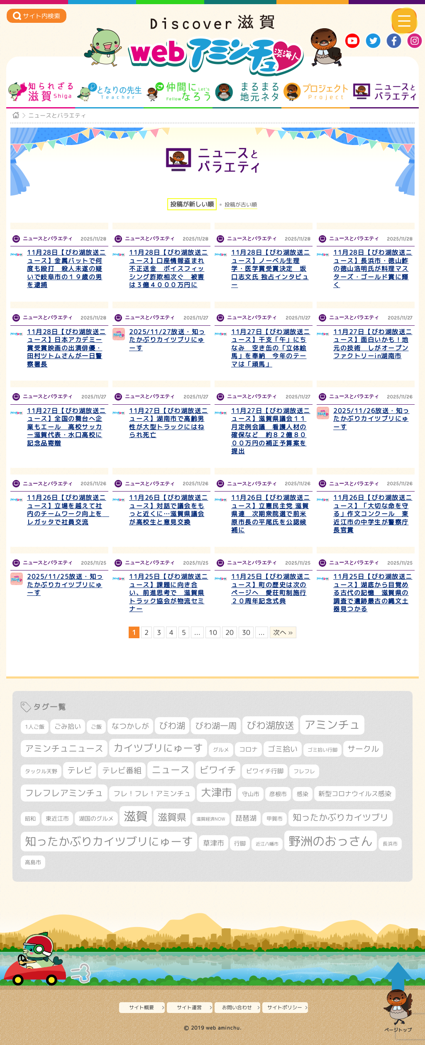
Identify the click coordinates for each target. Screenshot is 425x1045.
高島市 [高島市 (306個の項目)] (33, 862)
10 (213, 632)
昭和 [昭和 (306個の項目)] (30, 818)
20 (229, 632)
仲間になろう (178, 91)
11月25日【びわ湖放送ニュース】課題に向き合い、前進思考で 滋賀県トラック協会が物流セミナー (168, 592)
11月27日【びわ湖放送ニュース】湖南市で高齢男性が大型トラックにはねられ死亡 (168, 423)
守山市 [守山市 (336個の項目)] (250, 794)
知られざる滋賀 (40, 91)
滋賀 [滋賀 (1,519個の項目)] (136, 816)
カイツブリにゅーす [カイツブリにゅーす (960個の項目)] (158, 748)
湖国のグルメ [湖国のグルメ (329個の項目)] (96, 818)
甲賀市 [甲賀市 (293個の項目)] (274, 818)
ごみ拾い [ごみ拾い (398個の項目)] (67, 726)
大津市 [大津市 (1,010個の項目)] (216, 792)
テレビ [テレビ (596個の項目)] (79, 770)
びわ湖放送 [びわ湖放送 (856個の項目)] (270, 725)
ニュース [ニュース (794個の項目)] (170, 769)
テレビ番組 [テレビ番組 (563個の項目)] (122, 770)
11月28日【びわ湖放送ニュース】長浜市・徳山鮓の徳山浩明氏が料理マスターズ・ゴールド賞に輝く (373, 268)
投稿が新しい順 (192, 204)
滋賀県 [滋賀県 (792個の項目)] (172, 817)
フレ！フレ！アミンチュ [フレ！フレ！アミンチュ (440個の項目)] (152, 793)
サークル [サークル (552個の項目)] (363, 748)
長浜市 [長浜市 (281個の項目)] (390, 843)
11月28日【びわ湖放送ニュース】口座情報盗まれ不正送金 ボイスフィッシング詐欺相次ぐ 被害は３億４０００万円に (168, 268)
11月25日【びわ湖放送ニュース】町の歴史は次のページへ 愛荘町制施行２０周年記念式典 (270, 588)
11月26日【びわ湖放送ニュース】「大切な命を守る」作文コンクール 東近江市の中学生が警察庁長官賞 (373, 513)
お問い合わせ (237, 1007)
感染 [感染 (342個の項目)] (302, 794)
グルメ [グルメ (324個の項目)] (221, 749)
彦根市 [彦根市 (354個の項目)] (278, 794)
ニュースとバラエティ (384, 91)
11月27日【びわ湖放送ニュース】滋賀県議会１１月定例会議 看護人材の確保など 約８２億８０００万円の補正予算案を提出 (270, 431)
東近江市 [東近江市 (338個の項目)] (57, 818)
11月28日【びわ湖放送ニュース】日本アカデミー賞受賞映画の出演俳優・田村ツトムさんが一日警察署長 (66, 348)
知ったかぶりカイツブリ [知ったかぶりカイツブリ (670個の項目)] (340, 817)
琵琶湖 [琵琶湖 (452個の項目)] (245, 818)
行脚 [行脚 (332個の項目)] (240, 843)
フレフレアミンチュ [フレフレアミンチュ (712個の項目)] (64, 793)
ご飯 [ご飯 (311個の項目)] (96, 726)
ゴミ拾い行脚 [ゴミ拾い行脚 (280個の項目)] (322, 749)
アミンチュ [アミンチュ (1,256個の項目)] (332, 725)
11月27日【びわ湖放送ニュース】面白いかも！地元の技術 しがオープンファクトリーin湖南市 (373, 344)
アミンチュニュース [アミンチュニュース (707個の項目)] (64, 748)
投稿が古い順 (241, 204)
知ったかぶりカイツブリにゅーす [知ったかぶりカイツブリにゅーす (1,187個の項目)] (109, 841)
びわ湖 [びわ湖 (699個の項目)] (172, 725)
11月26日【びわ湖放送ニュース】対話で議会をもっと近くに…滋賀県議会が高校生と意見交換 (168, 509)
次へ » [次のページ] (283, 632)
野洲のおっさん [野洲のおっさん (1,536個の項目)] (330, 840)
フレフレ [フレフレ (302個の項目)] (304, 771)
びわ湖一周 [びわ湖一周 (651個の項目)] (216, 726)
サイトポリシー (284, 1007)
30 (246, 632)
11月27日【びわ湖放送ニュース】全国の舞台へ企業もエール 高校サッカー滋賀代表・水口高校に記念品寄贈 (66, 427)
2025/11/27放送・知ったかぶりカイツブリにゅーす (167, 339)
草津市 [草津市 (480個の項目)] (213, 843)
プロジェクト (315, 91)
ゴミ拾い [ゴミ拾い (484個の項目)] (283, 749)
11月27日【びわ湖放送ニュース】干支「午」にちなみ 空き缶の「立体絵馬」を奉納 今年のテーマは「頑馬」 (270, 348)
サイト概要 (141, 1007)
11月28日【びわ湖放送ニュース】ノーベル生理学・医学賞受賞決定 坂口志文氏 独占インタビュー (270, 268)
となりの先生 (109, 91)
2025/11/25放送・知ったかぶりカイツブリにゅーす (65, 584)
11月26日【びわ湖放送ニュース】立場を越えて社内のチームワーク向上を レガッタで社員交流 (68, 509)
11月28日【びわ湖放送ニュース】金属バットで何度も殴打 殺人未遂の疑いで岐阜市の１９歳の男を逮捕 (66, 268)
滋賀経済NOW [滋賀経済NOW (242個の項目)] (210, 819)
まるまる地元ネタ (247, 91)
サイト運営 (189, 1007)
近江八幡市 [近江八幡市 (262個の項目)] (267, 844)
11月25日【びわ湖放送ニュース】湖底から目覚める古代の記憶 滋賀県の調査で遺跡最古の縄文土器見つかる (373, 592)
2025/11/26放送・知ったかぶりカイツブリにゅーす (371, 418)
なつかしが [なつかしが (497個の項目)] (130, 726)
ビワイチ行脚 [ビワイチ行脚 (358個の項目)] (264, 771)
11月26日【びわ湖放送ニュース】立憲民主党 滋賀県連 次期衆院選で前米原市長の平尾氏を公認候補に (270, 513)
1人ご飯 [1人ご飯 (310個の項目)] (34, 726)
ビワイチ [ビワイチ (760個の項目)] (218, 769)
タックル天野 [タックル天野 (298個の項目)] (41, 771)
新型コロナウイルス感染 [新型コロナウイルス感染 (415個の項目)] (354, 793)
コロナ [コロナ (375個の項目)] (248, 749)
